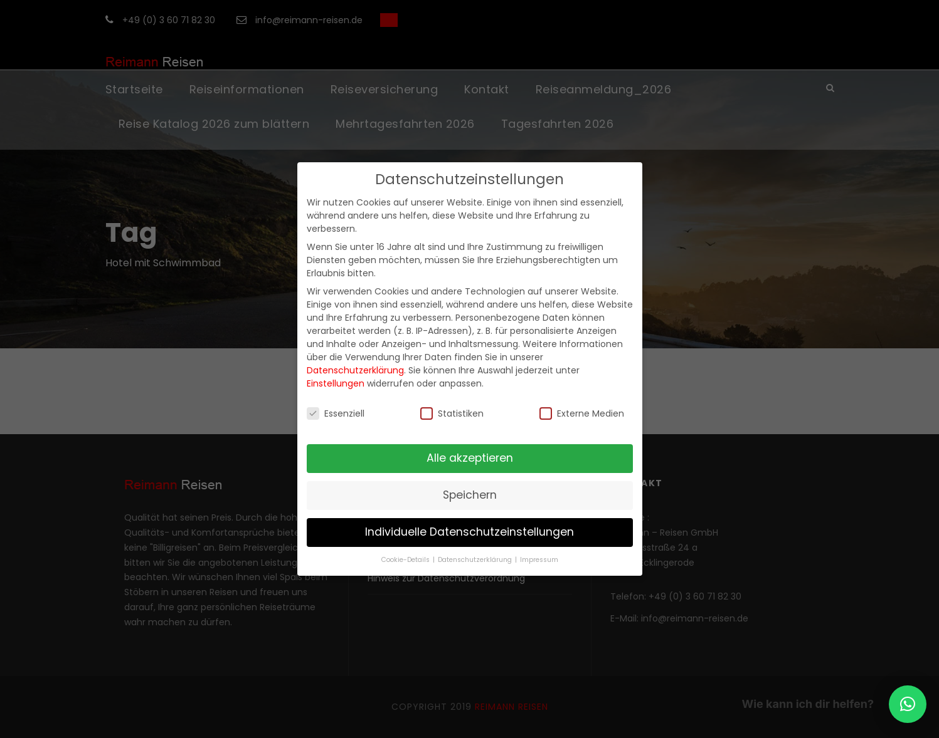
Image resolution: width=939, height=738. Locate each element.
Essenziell (335, 413)
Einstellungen (335, 383)
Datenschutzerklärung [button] (476, 559)
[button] (907, 704)
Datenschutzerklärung (355, 370)
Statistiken (452, 413)
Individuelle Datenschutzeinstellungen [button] (469, 531)
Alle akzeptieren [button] (470, 457)
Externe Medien (581, 413)
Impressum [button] (539, 559)
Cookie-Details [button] (406, 559)
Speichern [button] (470, 494)
